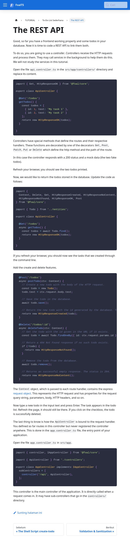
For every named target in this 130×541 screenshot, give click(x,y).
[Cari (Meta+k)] (115, 5)
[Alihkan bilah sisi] (5, 4)
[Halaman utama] (16, 20)
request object (22, 393)
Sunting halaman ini (27, 513)
